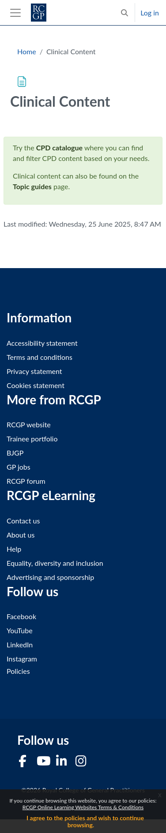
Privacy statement (34, 371)
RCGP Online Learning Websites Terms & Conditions (83, 807)
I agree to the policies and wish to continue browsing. (85, 821)
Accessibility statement (42, 343)
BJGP (15, 452)
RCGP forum (26, 481)
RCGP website (29, 424)
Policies (18, 671)
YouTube (20, 630)
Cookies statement (35, 385)
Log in (149, 12)
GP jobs (18, 467)
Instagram (22, 658)
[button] (124, 12)
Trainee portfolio (32, 438)
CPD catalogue (59, 147)
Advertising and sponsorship (50, 577)
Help (14, 549)
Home (26, 51)
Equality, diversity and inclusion (55, 563)
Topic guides (32, 186)
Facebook (21, 616)
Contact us (23, 520)
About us (20, 534)
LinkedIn (20, 644)
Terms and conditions (39, 357)
